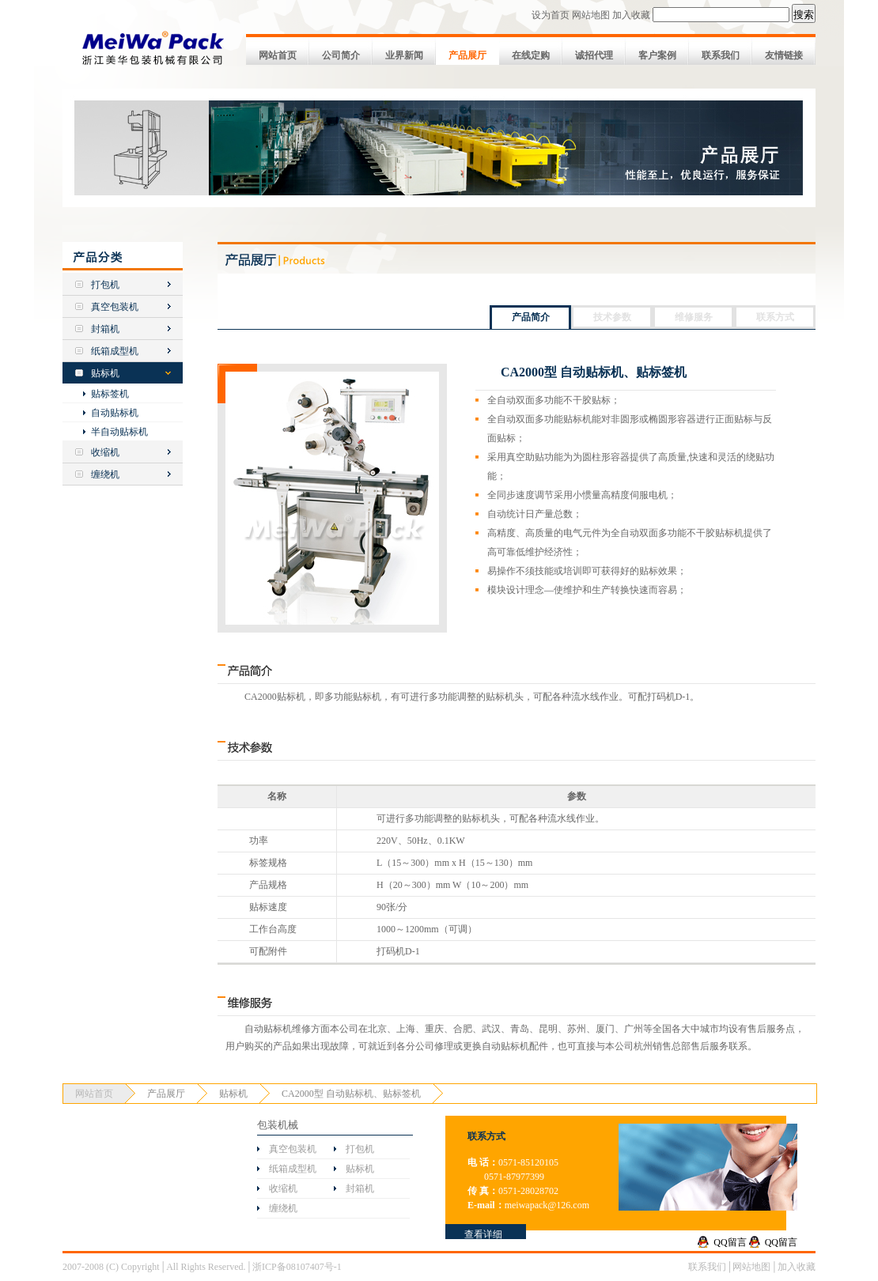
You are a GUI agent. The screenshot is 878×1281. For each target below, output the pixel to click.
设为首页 (551, 15)
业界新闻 (404, 55)
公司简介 (341, 55)
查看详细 (483, 1234)
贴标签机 (110, 393)
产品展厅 (467, 55)
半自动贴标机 (119, 431)
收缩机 (105, 452)
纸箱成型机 (114, 351)
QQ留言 (729, 1242)
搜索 (803, 15)
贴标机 (105, 373)
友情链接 (784, 55)
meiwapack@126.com (547, 1205)
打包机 (105, 284)
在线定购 (531, 55)
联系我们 (721, 55)
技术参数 (612, 317)
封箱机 (105, 328)
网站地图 (591, 15)
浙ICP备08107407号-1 (297, 1266)
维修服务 (694, 317)
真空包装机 (114, 306)
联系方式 (775, 317)
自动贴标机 (114, 412)
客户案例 (657, 55)
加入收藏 (631, 15)
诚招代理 (594, 55)
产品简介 (531, 317)
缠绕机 (105, 474)
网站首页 (278, 55)
